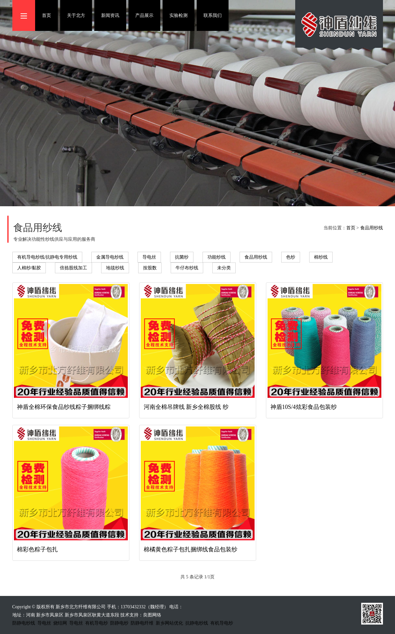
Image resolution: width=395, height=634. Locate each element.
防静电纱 (119, 623)
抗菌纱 (182, 257)
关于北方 (76, 15)
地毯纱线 (115, 267)
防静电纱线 (23, 623)
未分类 (224, 267)
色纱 (290, 257)
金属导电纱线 (110, 257)
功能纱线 (216, 257)
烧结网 (60, 623)
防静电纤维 (142, 623)
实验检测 (178, 15)
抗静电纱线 (196, 623)
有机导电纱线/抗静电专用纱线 (47, 257)
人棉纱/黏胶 (29, 267)
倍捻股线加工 (73, 267)
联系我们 (213, 15)
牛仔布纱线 (187, 267)
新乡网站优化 (169, 623)
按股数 (150, 267)
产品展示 (144, 15)
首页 (46, 15)
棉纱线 (321, 257)
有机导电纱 (96, 623)
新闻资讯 (110, 15)
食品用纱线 (371, 227)
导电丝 (149, 257)
